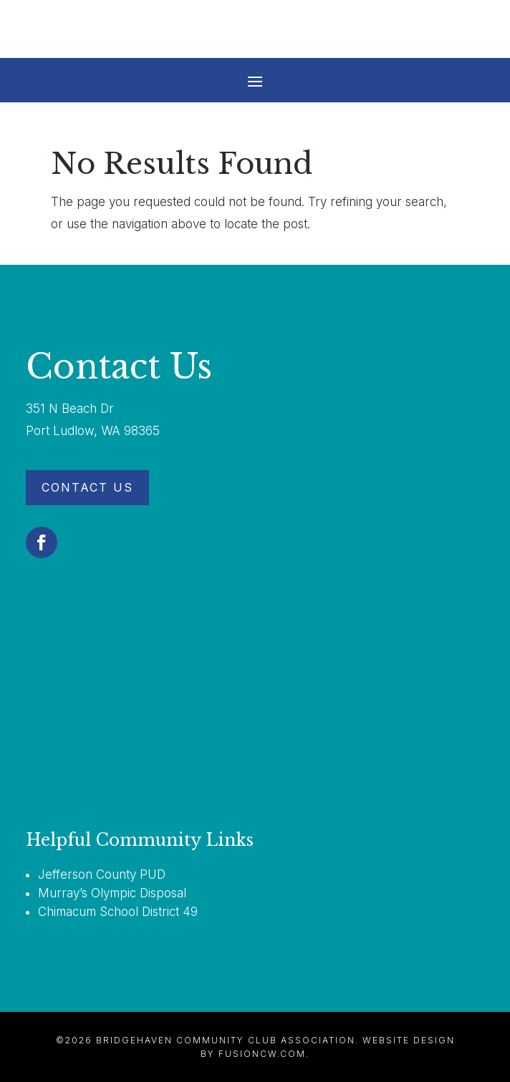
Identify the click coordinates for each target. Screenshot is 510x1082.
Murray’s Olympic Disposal (112, 893)
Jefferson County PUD (101, 874)
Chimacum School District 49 (118, 912)
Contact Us (87, 487)
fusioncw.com (262, 1053)
